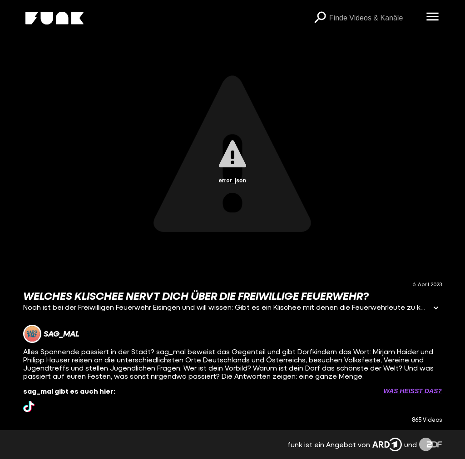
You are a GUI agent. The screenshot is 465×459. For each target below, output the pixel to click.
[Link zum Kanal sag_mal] (51, 334)
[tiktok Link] (29, 406)
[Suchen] (320, 18)
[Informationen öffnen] (436, 308)
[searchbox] (374, 18)
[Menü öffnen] (433, 17)
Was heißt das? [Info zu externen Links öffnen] (412, 391)
